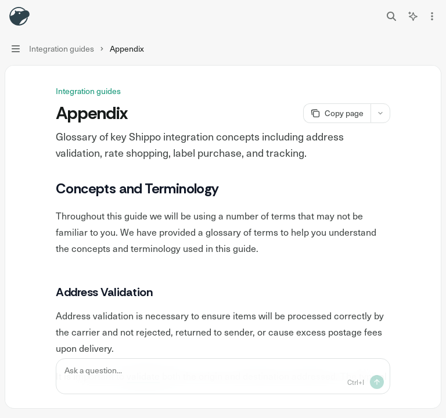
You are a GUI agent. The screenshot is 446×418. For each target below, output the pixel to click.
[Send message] (377, 382)
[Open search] (391, 16)
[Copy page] (337, 113)
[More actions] (431, 16)
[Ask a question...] (223, 376)
